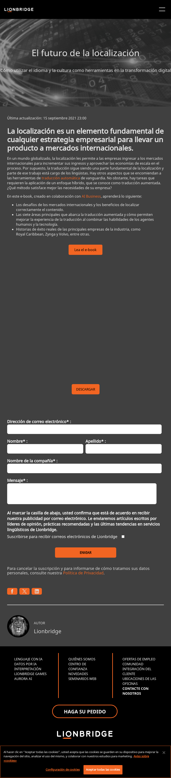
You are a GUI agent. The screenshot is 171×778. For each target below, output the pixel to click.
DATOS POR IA (25, 664)
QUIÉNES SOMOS (81, 659)
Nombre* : (17, 441)
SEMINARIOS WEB (82, 678)
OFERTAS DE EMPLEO (138, 659)
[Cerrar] (164, 753)
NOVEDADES (78, 674)
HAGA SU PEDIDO (85, 711)
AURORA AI (23, 678)
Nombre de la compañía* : (32, 460)
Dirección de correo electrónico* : (39, 421)
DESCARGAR (85, 389)
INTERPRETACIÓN (27, 669)
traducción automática (61, 178)
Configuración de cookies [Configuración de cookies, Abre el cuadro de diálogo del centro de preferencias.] (63, 770)
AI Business (91, 196)
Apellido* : (96, 441)
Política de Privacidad (83, 572)
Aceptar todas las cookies (103, 770)
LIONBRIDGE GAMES (30, 674)
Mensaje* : (17, 480)
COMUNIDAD (132, 664)
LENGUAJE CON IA (28, 659)
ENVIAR (85, 552)
